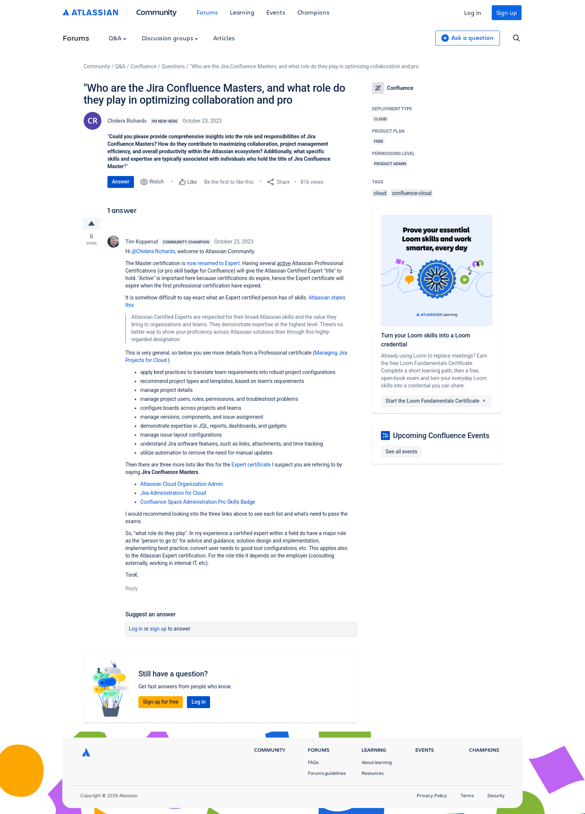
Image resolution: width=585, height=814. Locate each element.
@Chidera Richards (153, 251)
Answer (120, 182)
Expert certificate (250, 465)
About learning (377, 762)
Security (496, 795)
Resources (373, 773)
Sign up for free (160, 702)
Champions (313, 12)
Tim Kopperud (141, 242)
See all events (401, 452)
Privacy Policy (432, 795)
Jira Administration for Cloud (173, 493)
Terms (467, 795)
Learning (242, 12)
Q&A (117, 38)
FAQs (313, 762)
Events (275, 12)
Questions (173, 66)
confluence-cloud (412, 193)
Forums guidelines (327, 773)
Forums (207, 12)
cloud (379, 193)
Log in (472, 12)
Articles (223, 38)
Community (156, 11)
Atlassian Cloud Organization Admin (181, 484)
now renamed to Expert (213, 263)
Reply (131, 588)
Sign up (506, 12)
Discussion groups (170, 38)
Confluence (144, 66)
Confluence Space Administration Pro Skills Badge (197, 502)
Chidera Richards (127, 121)
